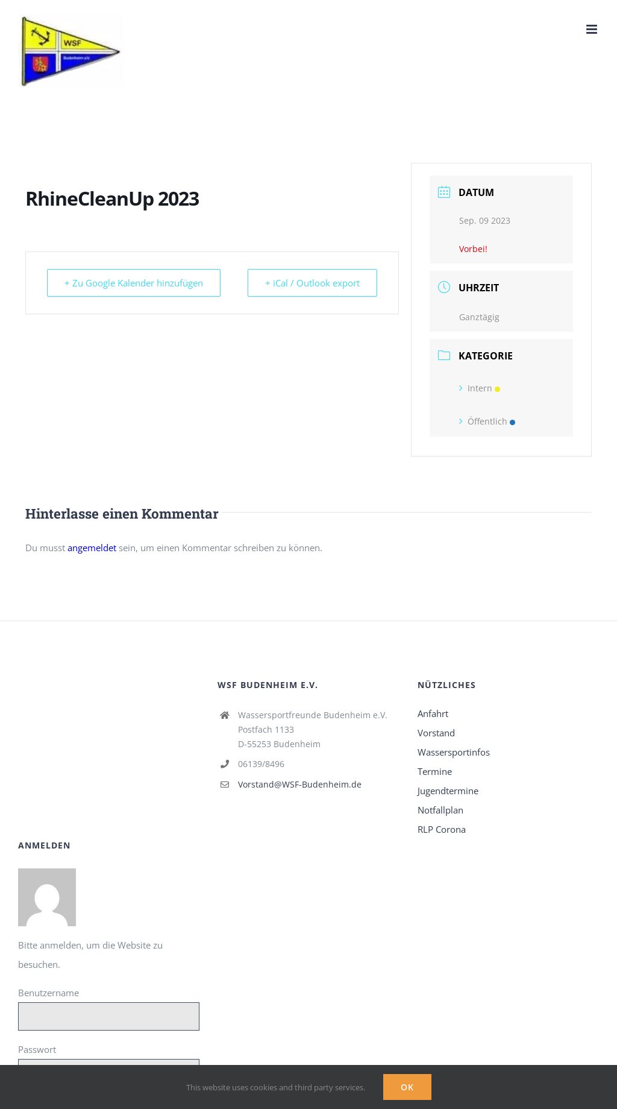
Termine (435, 771)
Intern (479, 388)
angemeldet (91, 548)
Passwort (37, 1049)
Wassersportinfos (454, 752)
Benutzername (48, 993)
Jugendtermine (448, 791)
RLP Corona (442, 829)
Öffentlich (487, 421)
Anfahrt (433, 713)
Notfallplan (440, 810)
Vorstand (436, 733)
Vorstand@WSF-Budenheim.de (300, 784)
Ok (407, 1087)
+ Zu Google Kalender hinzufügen (133, 283)
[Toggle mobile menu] (592, 29)
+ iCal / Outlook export (312, 283)
